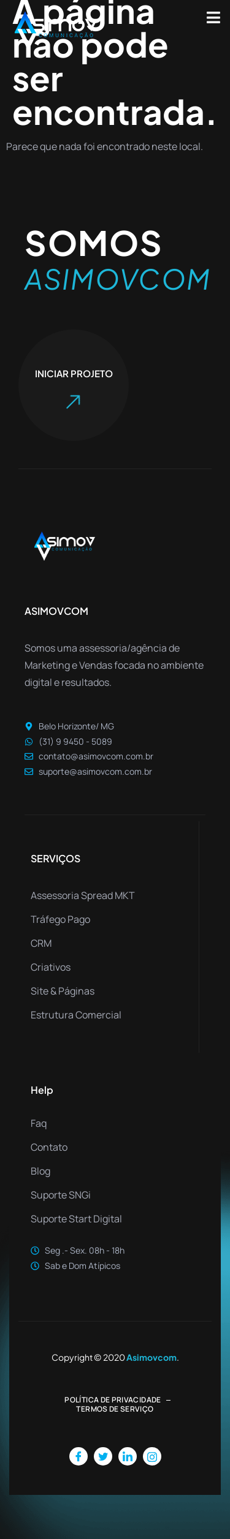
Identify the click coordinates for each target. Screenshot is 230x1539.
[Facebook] (78, 1456)
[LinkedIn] (127, 1456)
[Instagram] (152, 1456)
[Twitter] (103, 1456)
